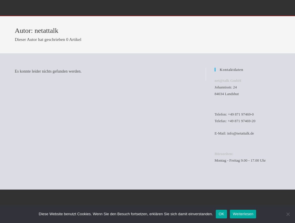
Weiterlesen (243, 214)
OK (221, 214)
